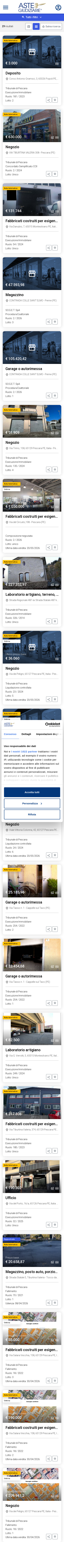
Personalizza (32, 803)
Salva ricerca (52, 26)
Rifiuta (32, 814)
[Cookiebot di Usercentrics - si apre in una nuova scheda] (45, 724)
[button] (49, 100)
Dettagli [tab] (26, 734)
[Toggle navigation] (5, 7)
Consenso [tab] (10, 734)
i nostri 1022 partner (24, 751)
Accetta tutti (32, 792)
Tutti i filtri (32, 17)
